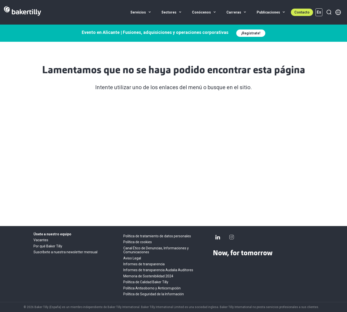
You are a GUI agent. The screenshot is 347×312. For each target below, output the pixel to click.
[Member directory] (338, 12)
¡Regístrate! (250, 33)
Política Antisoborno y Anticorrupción (152, 288)
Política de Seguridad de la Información (153, 294)
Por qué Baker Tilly (47, 246)
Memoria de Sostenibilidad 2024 (148, 276)
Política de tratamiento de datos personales (157, 236)
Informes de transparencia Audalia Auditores (158, 270)
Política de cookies (137, 242)
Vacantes (40, 240)
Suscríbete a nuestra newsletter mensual (65, 252)
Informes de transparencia (144, 264)
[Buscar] (329, 12)
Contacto (302, 12)
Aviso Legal (132, 258)
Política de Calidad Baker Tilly (145, 282)
